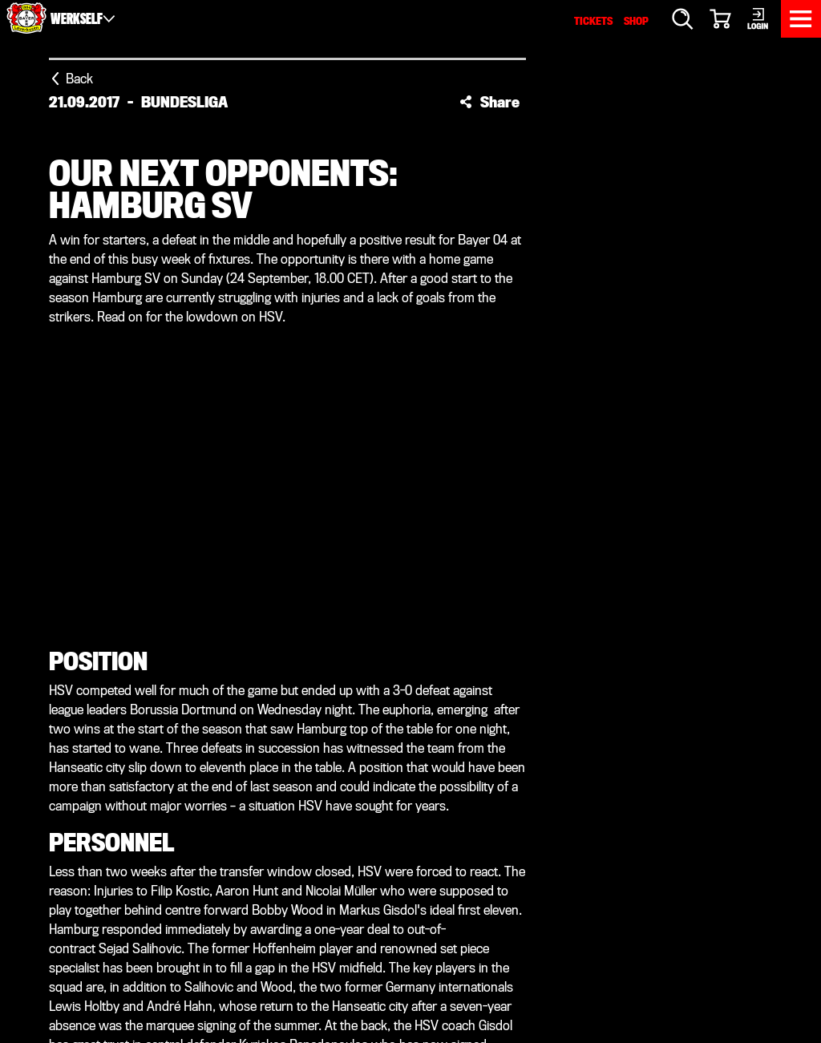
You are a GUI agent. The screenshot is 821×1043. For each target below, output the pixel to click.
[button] (489, 102)
